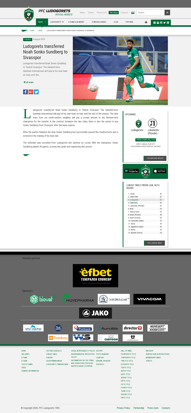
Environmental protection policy (82, 355)
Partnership (138, 408)
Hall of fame (126, 351)
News (82, 12)
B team (24, 361)
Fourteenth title (128, 354)
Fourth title (126, 388)
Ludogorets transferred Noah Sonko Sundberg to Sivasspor (70, 30)
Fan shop (114, 12)
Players (49, 358)
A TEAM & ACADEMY (76, 22)
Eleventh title (127, 364)
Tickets (91, 12)
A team (24, 358)
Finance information (30, 371)
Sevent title (126, 378)
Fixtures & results (53, 351)
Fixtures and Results (155, 158)
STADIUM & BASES (99, 22)
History (99, 351)
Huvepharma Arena (54, 361)
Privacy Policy (123, 408)
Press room (102, 12)
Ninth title (126, 371)
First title (125, 398)
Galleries (25, 354)
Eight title (125, 374)
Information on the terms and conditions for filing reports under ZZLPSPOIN (82, 363)
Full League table (155, 243)
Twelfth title (127, 361)
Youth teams (27, 364)
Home (32, 30)
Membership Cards (153, 358)
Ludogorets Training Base (57, 364)
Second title (126, 394)
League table (51, 354)
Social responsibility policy (83, 351)
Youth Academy (102, 354)
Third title (125, 391)
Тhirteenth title (128, 358)
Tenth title (126, 368)
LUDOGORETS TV (57, 22)
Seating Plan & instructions (157, 354)
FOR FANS (129, 22)
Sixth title (125, 381)
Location (100, 358)
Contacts (124, 12)
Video (23, 368)
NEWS (40, 22)
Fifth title (125, 384)
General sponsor (103, 361)
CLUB (116, 22)
